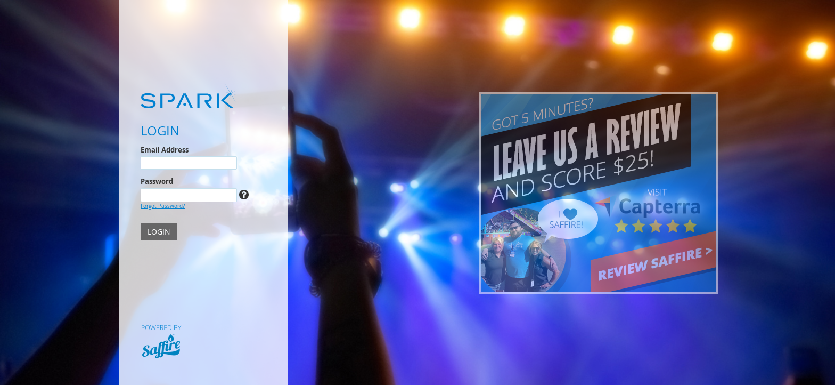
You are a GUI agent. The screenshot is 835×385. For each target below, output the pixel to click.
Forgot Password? (163, 206)
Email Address (165, 150)
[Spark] (204, 96)
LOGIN (159, 232)
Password (157, 181)
